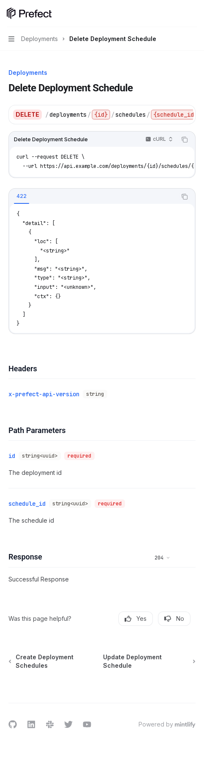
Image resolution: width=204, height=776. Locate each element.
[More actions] (193, 13)
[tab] (21, 196)
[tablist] (93, 196)
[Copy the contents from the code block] (184, 139)
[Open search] (177, 13)
